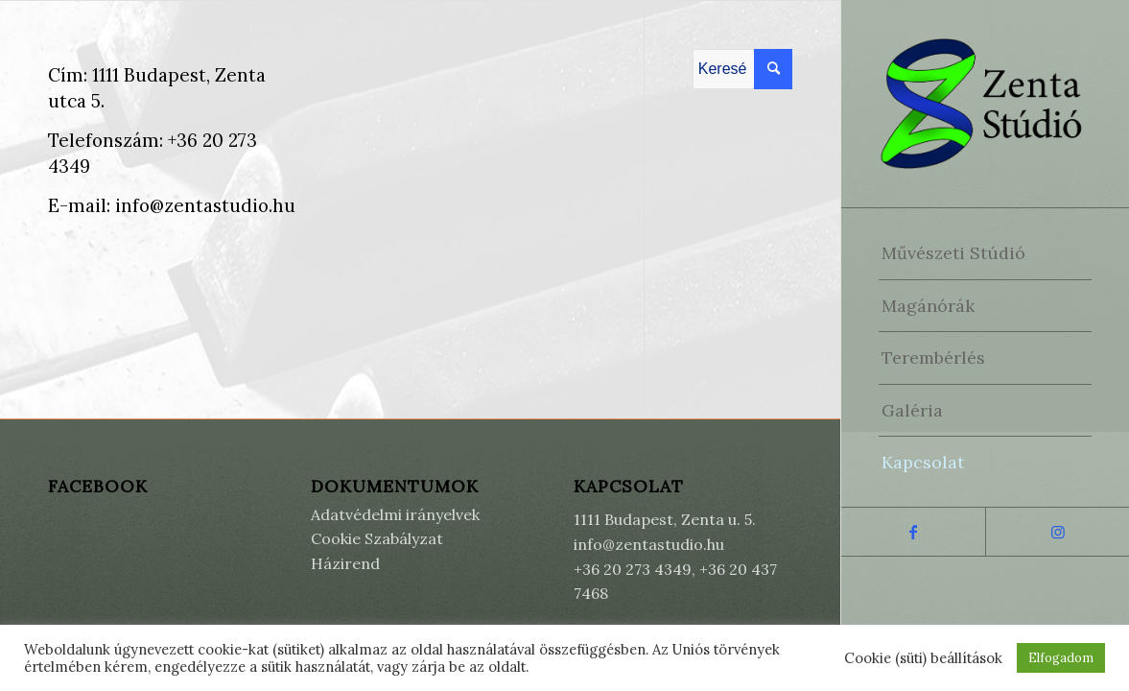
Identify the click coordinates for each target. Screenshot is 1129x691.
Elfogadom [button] (1061, 658)
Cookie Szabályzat (377, 538)
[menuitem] (985, 253)
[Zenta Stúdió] (985, 103)
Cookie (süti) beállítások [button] (923, 658)
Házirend (345, 563)
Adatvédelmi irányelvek (395, 514)
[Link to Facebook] (913, 532)
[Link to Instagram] (1057, 532)
